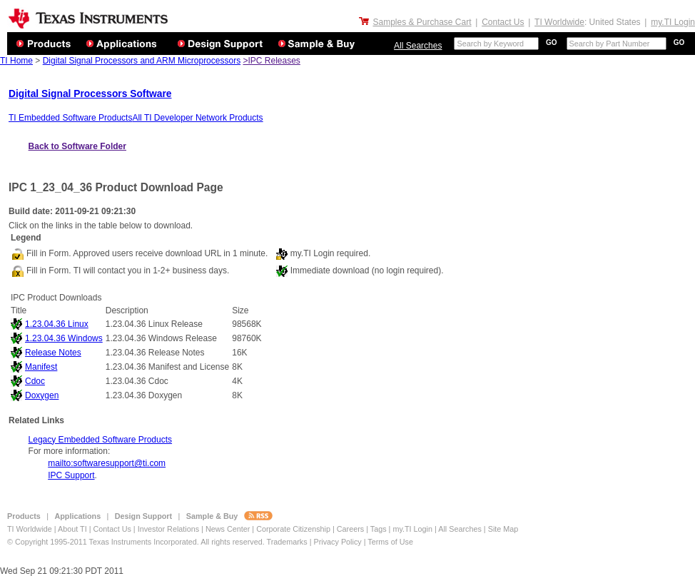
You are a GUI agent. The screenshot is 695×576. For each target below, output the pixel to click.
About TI (72, 529)
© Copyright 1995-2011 (48, 541)
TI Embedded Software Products (70, 118)
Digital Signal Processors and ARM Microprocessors (141, 61)
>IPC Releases (271, 61)
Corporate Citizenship (294, 529)
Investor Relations (168, 529)
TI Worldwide (559, 22)
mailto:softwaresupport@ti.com (107, 463)
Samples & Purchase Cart (421, 22)
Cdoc (35, 381)
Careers (350, 529)
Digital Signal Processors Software (90, 94)
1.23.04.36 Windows (64, 338)
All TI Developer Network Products (197, 118)
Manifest (41, 367)
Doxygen (42, 395)
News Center (229, 529)
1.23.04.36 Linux (56, 324)
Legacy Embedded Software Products (100, 440)
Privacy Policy (337, 541)
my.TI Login (673, 22)
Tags (378, 529)
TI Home (16, 61)
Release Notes (53, 353)
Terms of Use (390, 541)
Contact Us (503, 22)
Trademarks (286, 541)
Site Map (503, 529)
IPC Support (71, 475)
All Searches (418, 46)
